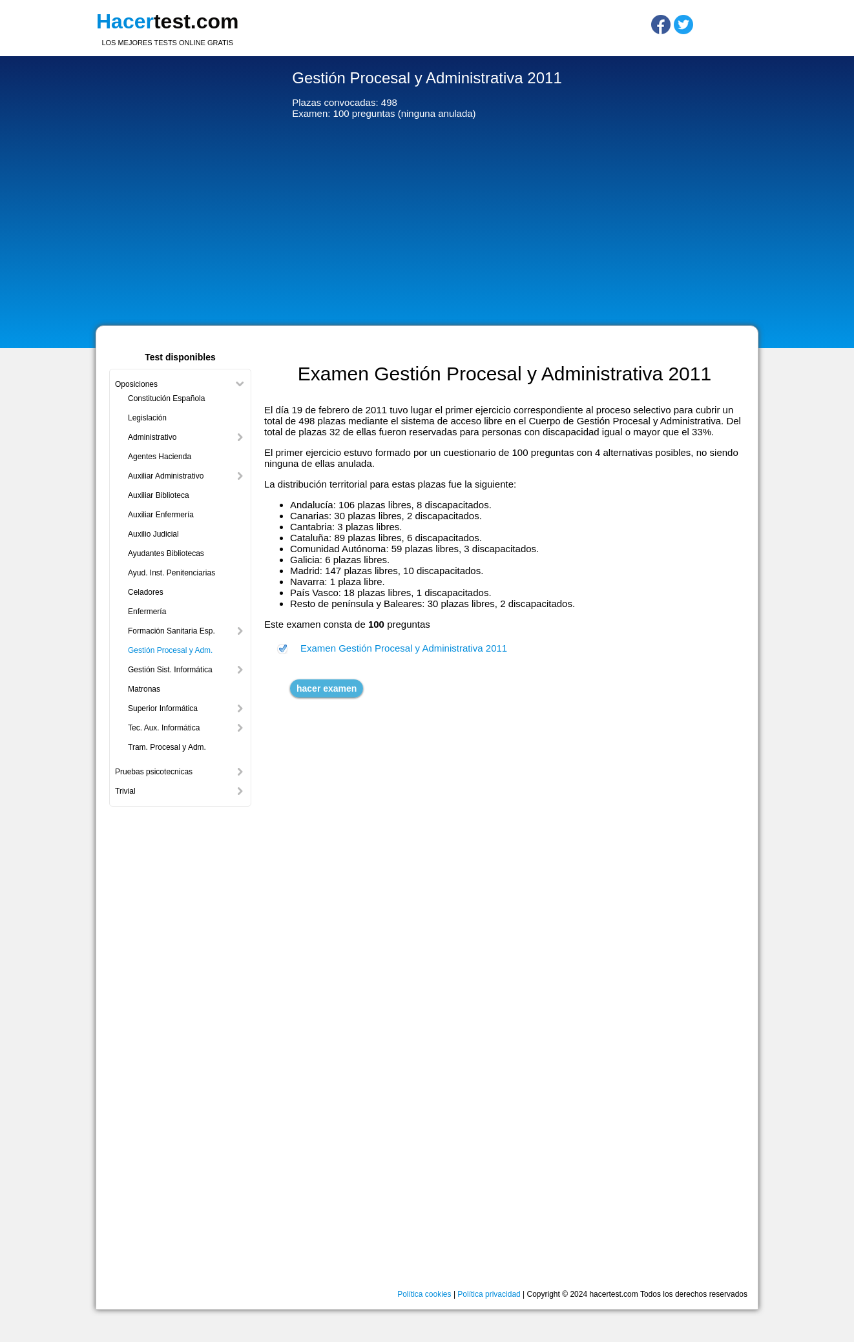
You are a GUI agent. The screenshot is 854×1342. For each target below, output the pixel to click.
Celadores (145, 592)
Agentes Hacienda (159, 456)
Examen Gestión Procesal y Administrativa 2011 (403, 648)
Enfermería (147, 611)
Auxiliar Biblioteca (158, 495)
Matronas (144, 689)
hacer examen (327, 688)
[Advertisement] (427, 225)
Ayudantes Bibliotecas (166, 553)
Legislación (147, 417)
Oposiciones (136, 384)
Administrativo (152, 437)
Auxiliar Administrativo (165, 475)
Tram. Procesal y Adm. (167, 747)
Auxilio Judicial (153, 534)
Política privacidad (488, 1294)
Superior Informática (163, 708)
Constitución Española (166, 398)
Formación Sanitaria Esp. (171, 630)
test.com (167, 21)
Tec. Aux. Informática (164, 727)
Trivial (125, 791)
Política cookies (424, 1294)
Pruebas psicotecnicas (154, 771)
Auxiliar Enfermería (161, 514)
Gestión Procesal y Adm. (170, 650)
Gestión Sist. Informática (170, 669)
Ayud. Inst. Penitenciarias (171, 572)
